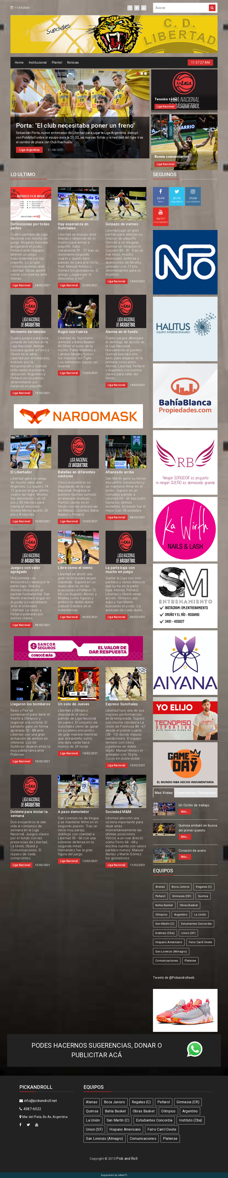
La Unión (200, 914)
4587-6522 (30, 1109)
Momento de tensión (27, 332)
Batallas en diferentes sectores (76, 474)
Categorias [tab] (207, 793)
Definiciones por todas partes (30, 226)
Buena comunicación (172, 157)
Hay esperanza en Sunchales (73, 226)
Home (19, 62)
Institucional (38, 62)
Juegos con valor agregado (25, 570)
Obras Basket (189, 905)
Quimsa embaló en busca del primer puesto (198, 828)
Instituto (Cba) (165, 933)
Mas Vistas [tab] (164, 793)
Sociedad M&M (118, 812)
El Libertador (21, 472)
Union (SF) (188, 933)
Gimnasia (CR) (181, 896)
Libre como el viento (75, 568)
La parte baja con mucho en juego (120, 570)
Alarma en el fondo (122, 332)
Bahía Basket (164, 905)
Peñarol (160, 896)
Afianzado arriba (120, 472)
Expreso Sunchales (122, 704)
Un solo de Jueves (73, 704)
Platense (190, 960)
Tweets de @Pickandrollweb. (174, 977)
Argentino (180, 914)
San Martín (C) (164, 923)
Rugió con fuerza (73, 332)
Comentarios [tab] (185, 793)
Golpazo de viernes (122, 224)
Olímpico (161, 914)
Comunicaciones (166, 960)
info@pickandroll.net (38, 1101)
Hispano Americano (168, 942)
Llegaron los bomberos (30, 704)
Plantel (57, 62)
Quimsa (203, 896)
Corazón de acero (192, 851)
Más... (185, 811)
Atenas (160, 886)
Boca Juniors (180, 886)
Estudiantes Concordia (196, 923)
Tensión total (166, 99)
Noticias (73, 62)
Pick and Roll (126, 1158)
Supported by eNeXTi (114, 1175)
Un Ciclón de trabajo (194, 805)
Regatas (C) (204, 886)
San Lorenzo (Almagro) (171, 951)
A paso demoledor (73, 812)
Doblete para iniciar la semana (29, 814)
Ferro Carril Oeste (200, 942)
